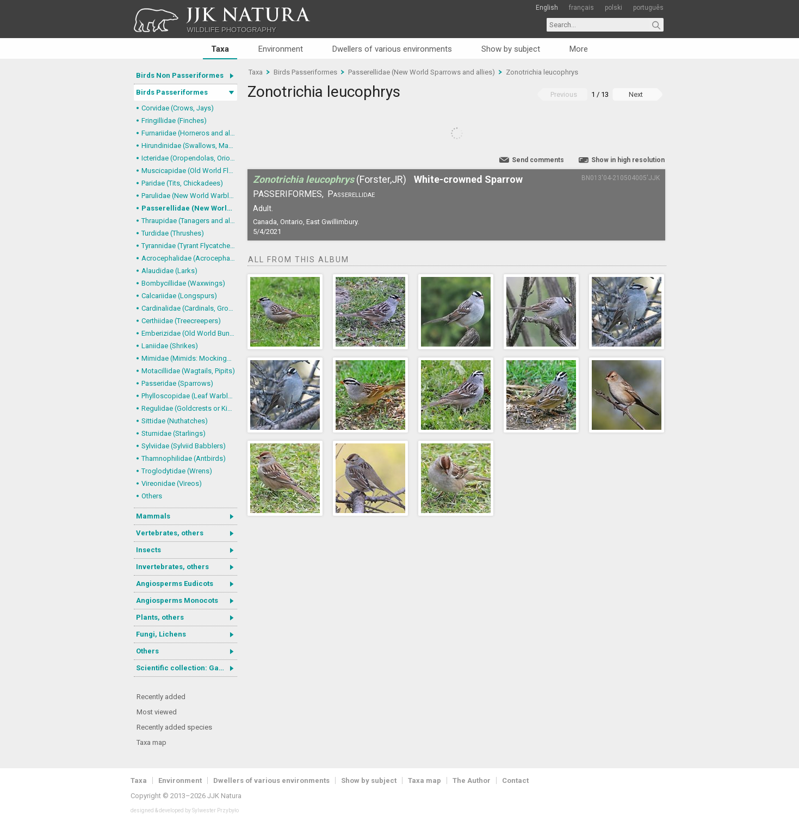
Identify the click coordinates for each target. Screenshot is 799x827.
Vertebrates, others (169, 533)
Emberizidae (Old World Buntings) (189, 333)
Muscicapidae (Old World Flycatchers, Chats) (189, 170)
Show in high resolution (628, 160)
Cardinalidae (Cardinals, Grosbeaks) (189, 308)
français (581, 7)
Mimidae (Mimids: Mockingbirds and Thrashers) (189, 358)
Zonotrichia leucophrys (542, 72)
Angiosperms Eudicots (174, 583)
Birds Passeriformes (172, 92)
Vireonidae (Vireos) (171, 483)
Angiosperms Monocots (177, 600)
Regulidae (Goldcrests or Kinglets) (189, 408)
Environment (280, 49)
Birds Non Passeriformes (180, 75)
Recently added (161, 697)
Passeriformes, (288, 194)
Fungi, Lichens (161, 634)
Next (636, 94)
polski (613, 7)
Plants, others (160, 617)
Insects (148, 550)
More (578, 49)
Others (151, 496)
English (547, 7)
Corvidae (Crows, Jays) (177, 108)
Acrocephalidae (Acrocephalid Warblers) (189, 258)
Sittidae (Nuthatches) (174, 421)
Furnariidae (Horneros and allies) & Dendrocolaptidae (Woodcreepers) (189, 133)
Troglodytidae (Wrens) (176, 471)
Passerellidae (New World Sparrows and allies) (189, 208)
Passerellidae (351, 194)
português (648, 7)
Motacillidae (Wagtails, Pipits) (188, 371)
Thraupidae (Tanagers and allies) (189, 221)
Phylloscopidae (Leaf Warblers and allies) (189, 396)
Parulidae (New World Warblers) (189, 196)
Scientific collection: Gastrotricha (186, 668)
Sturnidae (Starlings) (173, 433)
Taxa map (151, 742)
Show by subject (510, 49)
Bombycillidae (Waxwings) (183, 283)
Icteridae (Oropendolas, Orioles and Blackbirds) (189, 158)
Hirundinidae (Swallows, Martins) (189, 145)
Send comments (538, 160)
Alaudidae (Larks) (169, 271)
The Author (472, 780)
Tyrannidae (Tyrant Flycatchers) (189, 246)
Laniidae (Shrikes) (169, 346)
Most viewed (157, 712)
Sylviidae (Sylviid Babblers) (183, 446)
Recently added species (174, 727)
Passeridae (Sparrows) (177, 383)
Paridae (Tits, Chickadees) (182, 183)
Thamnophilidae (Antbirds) (183, 458)
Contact (515, 780)
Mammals (153, 516)
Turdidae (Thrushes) (172, 233)
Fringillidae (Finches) (174, 120)
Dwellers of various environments (392, 49)
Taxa (220, 49)
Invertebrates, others (172, 567)
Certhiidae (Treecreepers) (181, 321)
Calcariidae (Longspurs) (179, 296)
